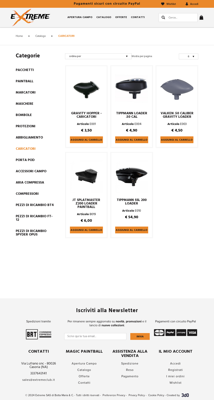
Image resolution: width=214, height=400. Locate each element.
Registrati (175, 370)
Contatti (138, 17)
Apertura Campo (79, 17)
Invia (140, 336)
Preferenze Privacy (114, 395)
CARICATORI (66, 36)
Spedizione (129, 363)
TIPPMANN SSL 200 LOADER (132, 201)
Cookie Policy (156, 395)
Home (19, 36)
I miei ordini (175, 376)
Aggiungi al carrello (86, 140)
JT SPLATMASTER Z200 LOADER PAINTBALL (86, 203)
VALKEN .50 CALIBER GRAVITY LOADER (177, 115)
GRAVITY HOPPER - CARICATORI (86, 115)
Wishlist (176, 383)
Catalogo (103, 17)
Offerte (121, 17)
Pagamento (129, 376)
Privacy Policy (137, 395)
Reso (130, 370)
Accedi (175, 363)
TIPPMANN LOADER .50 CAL (131, 115)
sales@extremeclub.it (38, 380)
